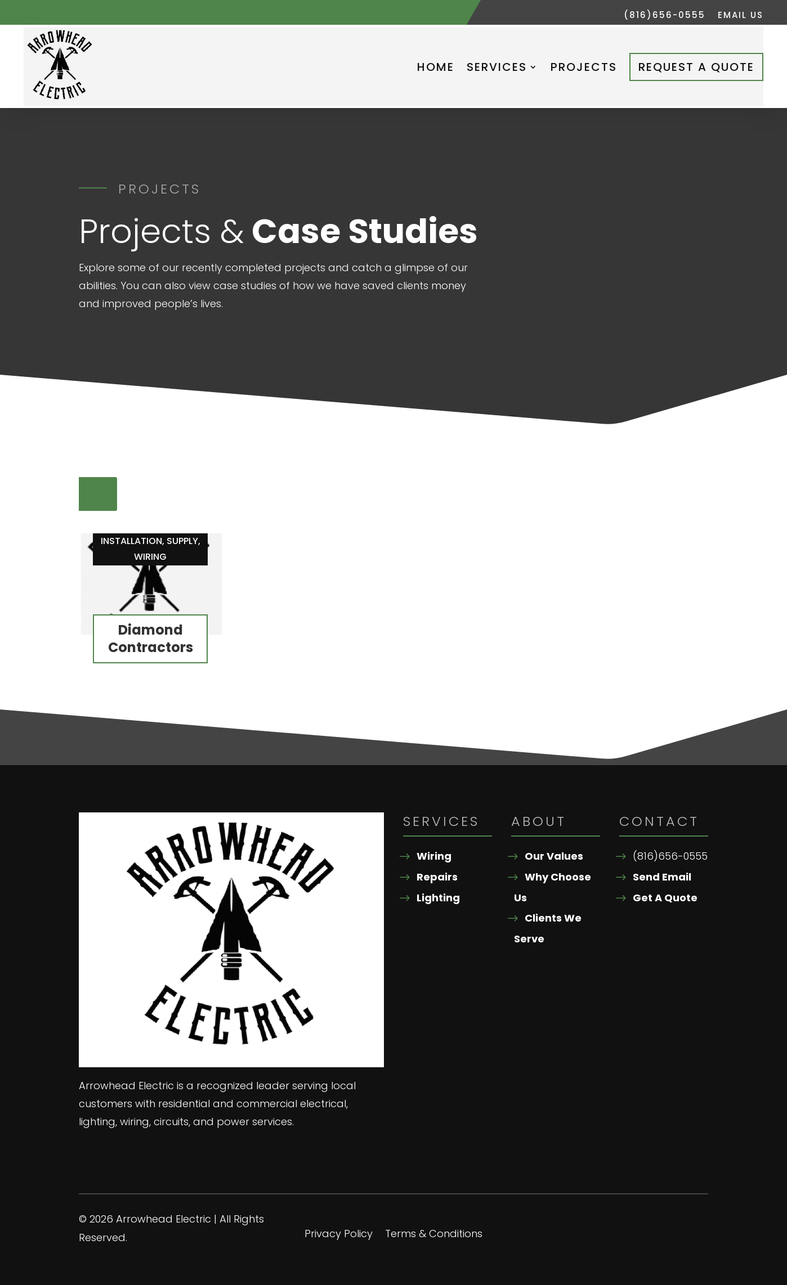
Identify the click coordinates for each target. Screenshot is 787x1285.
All (98, 494)
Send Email (662, 877)
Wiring (150, 556)
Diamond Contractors (150, 639)
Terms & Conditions (433, 1235)
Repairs (437, 877)
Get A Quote (665, 898)
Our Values (554, 856)
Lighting (438, 898)
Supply (182, 540)
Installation (131, 540)
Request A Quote (696, 67)
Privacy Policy (339, 1235)
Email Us (740, 16)
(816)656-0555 (664, 16)
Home (435, 67)
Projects (584, 67)
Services (497, 67)
